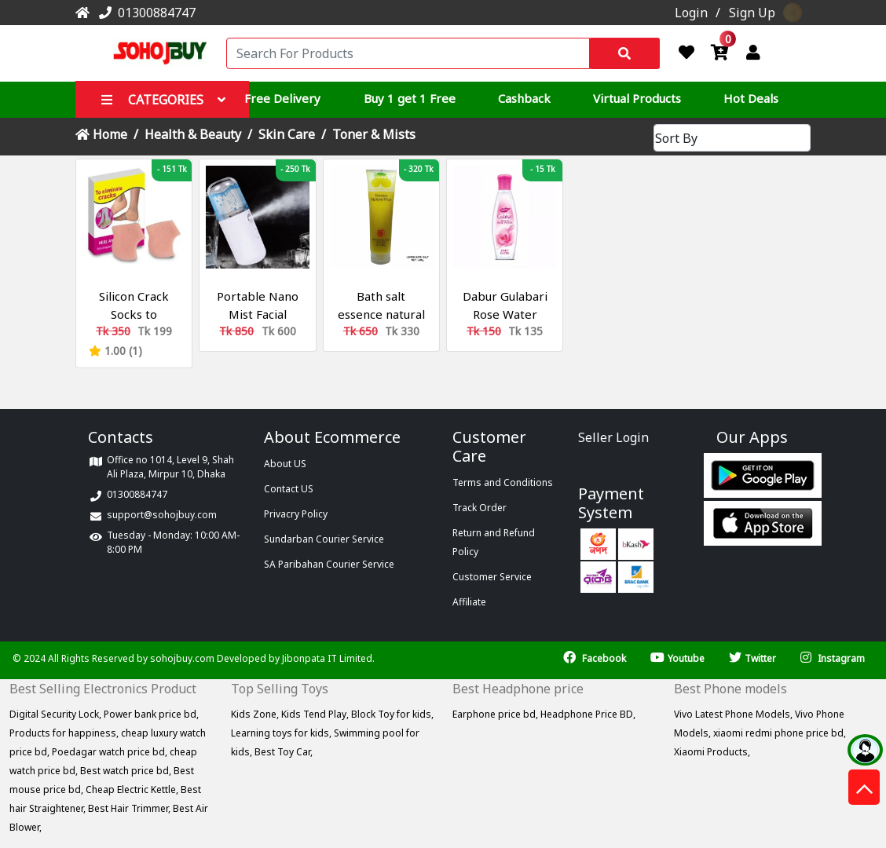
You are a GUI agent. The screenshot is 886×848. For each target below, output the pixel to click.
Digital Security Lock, (56, 714)
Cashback (524, 98)
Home (101, 134)
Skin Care (286, 134)
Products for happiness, (65, 733)
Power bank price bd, (151, 714)
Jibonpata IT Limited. (328, 658)
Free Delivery (282, 98)
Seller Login (613, 437)
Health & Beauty (193, 134)
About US (285, 463)
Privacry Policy (296, 514)
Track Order (479, 507)
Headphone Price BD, (587, 714)
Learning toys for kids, (282, 733)
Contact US (288, 488)
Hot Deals (750, 98)
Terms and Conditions (502, 482)
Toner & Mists (374, 134)
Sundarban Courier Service (324, 539)
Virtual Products (637, 98)
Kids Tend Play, (316, 714)
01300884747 (144, 12)
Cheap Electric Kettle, (133, 789)
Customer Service (492, 576)
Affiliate (469, 602)
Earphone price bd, (496, 714)
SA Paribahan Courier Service (329, 564)
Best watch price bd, (127, 770)
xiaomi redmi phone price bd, (779, 733)
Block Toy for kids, (392, 714)
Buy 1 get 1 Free (410, 98)
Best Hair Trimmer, (130, 808)
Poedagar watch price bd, (111, 751)
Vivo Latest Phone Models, (734, 714)
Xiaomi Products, (712, 751)
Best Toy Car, (283, 751)
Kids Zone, (256, 714)
